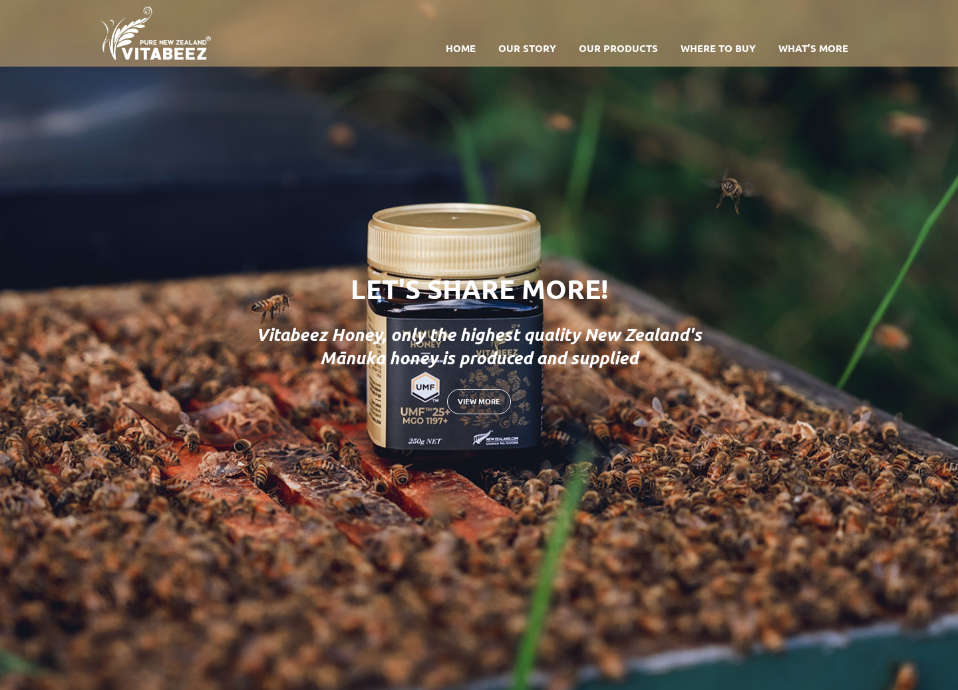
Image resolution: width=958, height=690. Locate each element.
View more (479, 401)
